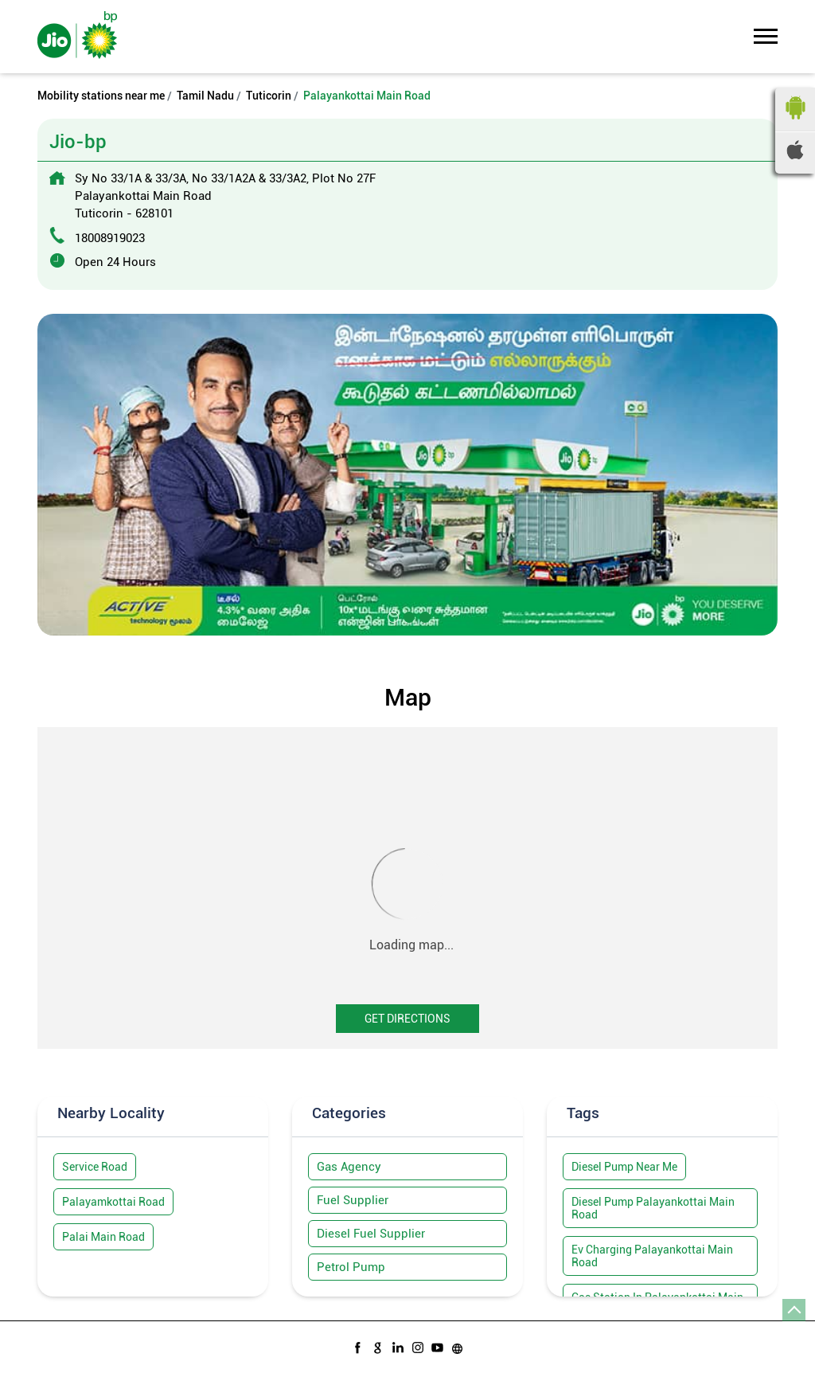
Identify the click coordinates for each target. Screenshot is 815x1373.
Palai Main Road (103, 1236)
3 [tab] (423, 616)
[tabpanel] (407, 475)
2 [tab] (407, 616)
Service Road (94, 1166)
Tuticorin (268, 95)
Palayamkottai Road (113, 1201)
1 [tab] (392, 616)
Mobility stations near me (101, 95)
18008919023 (110, 238)
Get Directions (407, 1018)
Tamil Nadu (205, 95)
